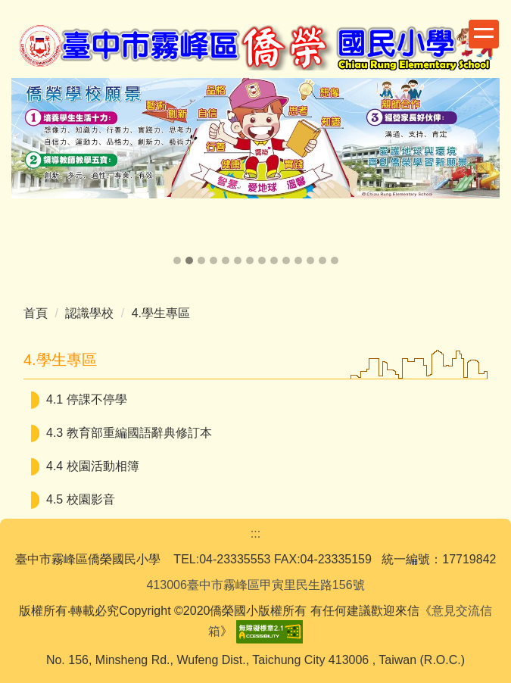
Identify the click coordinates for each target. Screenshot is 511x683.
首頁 (35, 313)
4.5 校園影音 (80, 499)
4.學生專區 (161, 313)
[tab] (177, 260)
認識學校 (89, 313)
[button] (30, 173)
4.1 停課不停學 (86, 399)
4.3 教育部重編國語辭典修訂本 (129, 432)
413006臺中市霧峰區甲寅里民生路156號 (255, 585)
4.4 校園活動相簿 (92, 466)
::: (255, 533)
